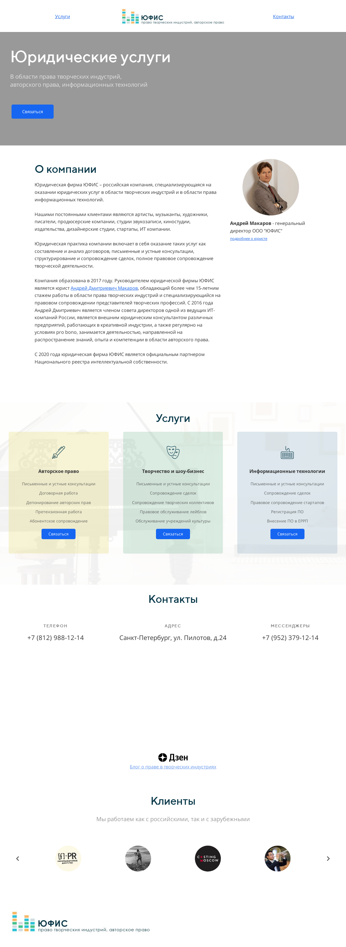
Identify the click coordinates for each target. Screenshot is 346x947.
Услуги (62, 16)
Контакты (283, 16)
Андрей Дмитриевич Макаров (104, 288)
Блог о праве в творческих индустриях (173, 767)
